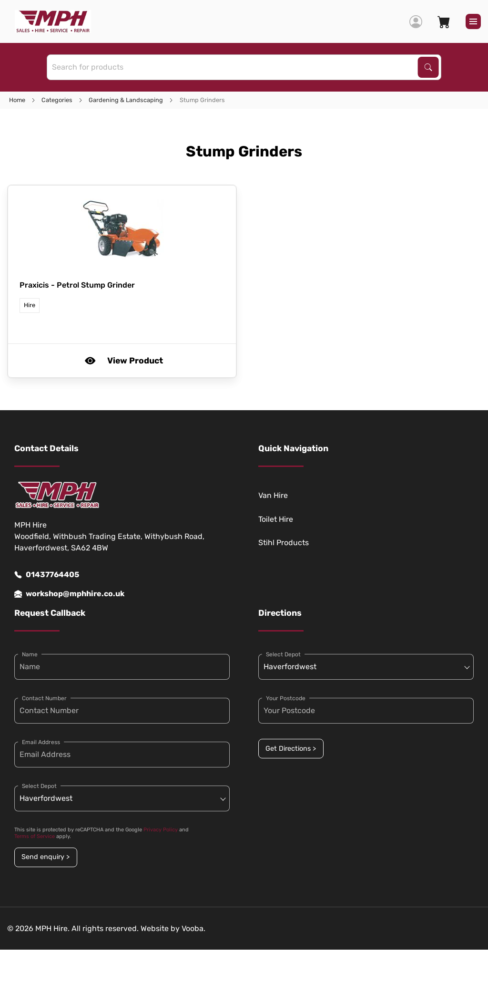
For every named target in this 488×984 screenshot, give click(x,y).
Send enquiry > (45, 857)
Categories (56, 100)
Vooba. (193, 928)
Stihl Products (283, 542)
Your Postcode (285, 698)
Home (17, 100)
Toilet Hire (275, 519)
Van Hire (273, 495)
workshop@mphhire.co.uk (69, 594)
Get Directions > (290, 749)
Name (30, 654)
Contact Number (44, 698)
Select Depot (39, 786)
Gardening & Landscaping (126, 100)
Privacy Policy (160, 830)
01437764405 (46, 574)
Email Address (41, 742)
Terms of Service (34, 836)
